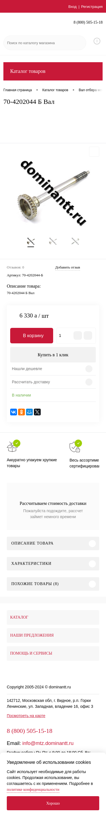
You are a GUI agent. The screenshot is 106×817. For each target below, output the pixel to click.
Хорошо (53, 803)
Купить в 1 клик (53, 354)
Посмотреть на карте (26, 715)
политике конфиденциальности (33, 789)
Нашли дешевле (27, 368)
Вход (72, 7)
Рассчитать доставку (31, 382)
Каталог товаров (53, 71)
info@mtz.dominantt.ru (47, 743)
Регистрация (92, 7)
